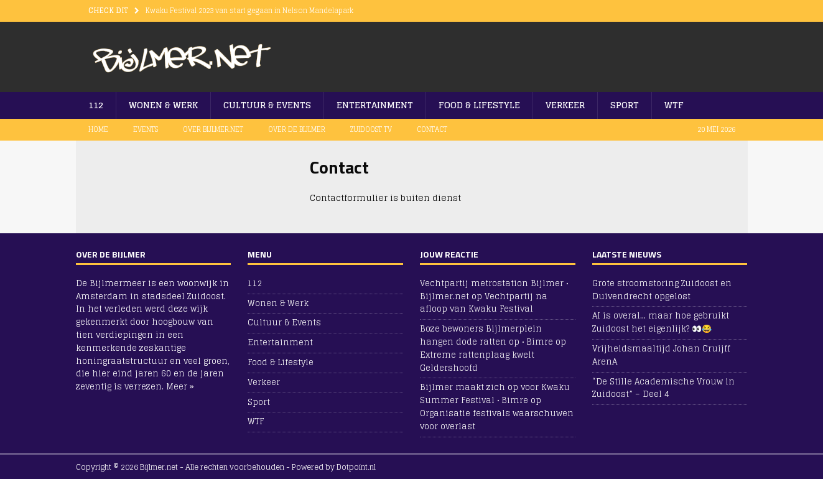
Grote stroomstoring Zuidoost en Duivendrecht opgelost (662, 290)
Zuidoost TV (371, 129)
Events (145, 129)
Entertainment (375, 105)
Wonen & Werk (163, 105)
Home (98, 129)
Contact (432, 129)
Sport (624, 105)
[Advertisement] (589, 53)
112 (95, 105)
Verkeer (565, 105)
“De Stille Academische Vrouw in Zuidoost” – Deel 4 (663, 388)
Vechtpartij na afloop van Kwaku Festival (483, 303)
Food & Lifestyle (479, 105)
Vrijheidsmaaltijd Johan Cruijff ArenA (661, 355)
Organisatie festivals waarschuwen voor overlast (497, 420)
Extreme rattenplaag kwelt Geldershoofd (477, 361)
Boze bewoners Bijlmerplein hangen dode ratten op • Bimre (486, 335)
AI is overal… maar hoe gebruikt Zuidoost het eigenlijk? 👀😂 (660, 322)
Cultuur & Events (267, 105)
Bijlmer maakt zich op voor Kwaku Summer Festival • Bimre (495, 393)
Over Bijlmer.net (213, 129)
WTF (674, 105)
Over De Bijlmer (296, 129)
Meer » (180, 386)
